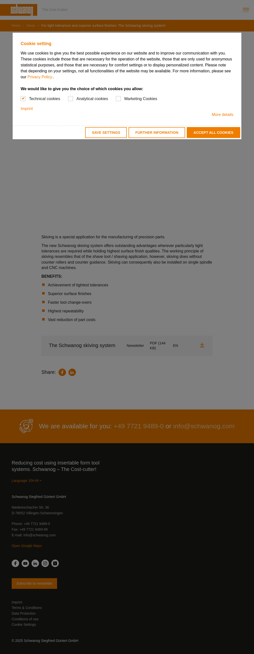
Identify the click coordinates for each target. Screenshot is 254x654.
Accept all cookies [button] (213, 133)
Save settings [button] (106, 133)
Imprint (27, 109)
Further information (156, 133)
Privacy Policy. (40, 77)
